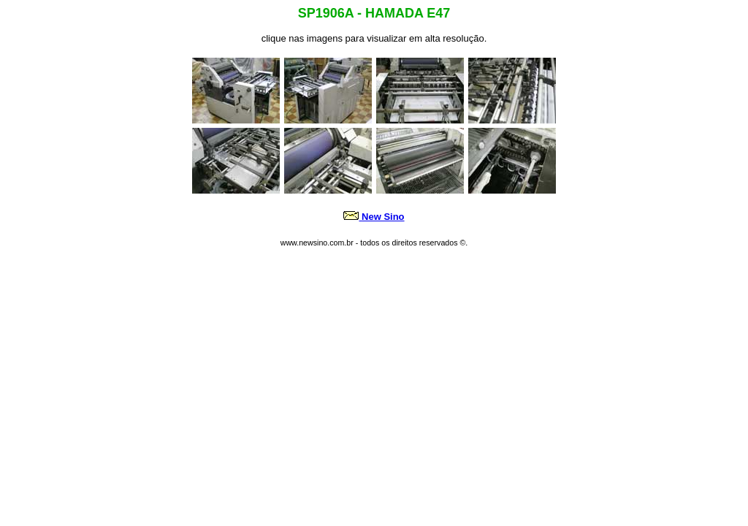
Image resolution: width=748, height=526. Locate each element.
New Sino (383, 216)
